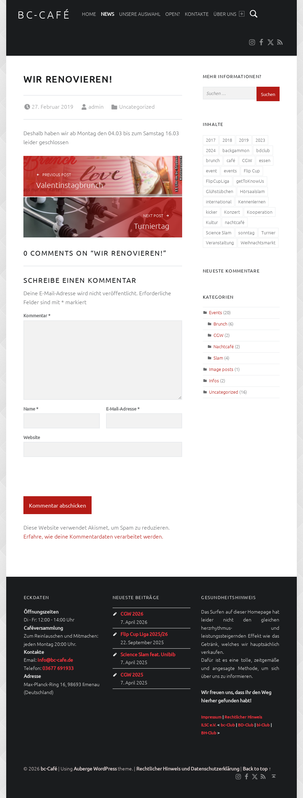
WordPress (105, 768)
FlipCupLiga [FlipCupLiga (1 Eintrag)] (217, 181)
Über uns (228, 13)
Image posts (221, 369)
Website (31, 437)
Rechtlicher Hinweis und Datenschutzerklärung (187, 768)
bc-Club (228, 724)
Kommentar (36, 315)
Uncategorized (137, 106)
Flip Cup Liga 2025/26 (144, 634)
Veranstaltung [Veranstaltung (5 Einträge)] (220, 242)
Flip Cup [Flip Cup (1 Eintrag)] (252, 170)
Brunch (220, 323)
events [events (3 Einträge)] (230, 170)
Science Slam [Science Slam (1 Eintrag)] (218, 232)
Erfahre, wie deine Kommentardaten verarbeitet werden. (93, 536)
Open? (172, 13)
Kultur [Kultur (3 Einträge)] (212, 222)
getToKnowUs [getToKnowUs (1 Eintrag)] (250, 181)
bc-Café (44, 14)
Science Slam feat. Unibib (148, 654)
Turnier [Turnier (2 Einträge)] (268, 232)
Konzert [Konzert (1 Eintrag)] (232, 212)
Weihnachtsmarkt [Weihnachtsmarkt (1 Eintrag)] (258, 242)
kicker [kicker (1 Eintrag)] (211, 212)
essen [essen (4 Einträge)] (264, 160)
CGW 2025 (132, 674)
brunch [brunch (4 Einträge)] (213, 160)
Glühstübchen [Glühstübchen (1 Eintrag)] (219, 191)
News (107, 14)
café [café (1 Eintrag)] (231, 160)
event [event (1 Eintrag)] (211, 170)
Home (89, 13)
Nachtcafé (223, 346)
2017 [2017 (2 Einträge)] (211, 140)
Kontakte (197, 13)
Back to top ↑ (257, 768)
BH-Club (208, 732)
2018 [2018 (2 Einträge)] (227, 140)
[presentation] (75, 479)
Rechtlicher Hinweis (243, 717)
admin (96, 106)
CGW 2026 (132, 613)
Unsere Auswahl (139, 13)
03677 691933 (58, 668)
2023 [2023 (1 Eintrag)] (260, 140)
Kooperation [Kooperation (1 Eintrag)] (259, 212)
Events (215, 312)
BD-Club (245, 724)
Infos (214, 380)
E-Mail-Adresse (122, 409)
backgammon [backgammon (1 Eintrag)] (235, 150)
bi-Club (263, 724)
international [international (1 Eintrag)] (218, 201)
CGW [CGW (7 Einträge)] (247, 160)
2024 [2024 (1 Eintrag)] (211, 150)
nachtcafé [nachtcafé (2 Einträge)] (234, 222)
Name (30, 409)
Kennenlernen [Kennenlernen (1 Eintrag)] (251, 201)
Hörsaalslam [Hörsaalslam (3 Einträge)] (252, 191)
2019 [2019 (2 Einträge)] (244, 140)
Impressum (211, 717)
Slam (218, 357)
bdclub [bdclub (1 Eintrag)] (263, 150)
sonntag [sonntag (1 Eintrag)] (246, 232)
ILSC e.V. (208, 724)
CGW (218, 335)
